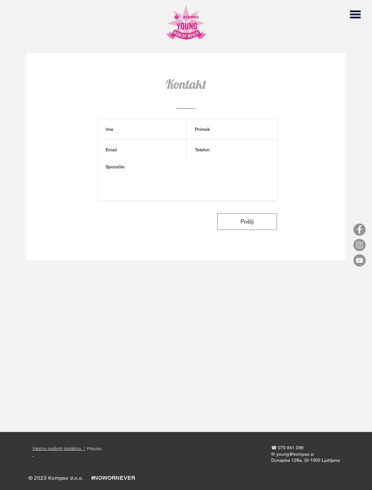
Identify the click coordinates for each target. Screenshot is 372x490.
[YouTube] (359, 260)
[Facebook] (359, 230)
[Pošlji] (247, 221)
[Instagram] (359, 245)
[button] (355, 14)
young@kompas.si (295, 454)
